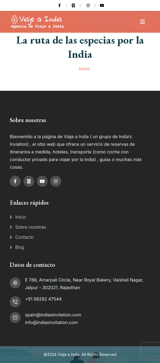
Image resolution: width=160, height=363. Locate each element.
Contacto (24, 237)
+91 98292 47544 (43, 299)
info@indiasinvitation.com (51, 322)
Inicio (84, 68)
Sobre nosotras (30, 227)
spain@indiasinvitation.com (53, 314)
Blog (19, 247)
